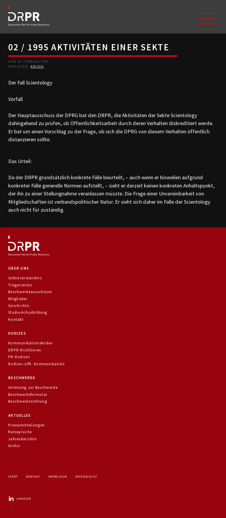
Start (13, 477)
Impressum (57, 477)
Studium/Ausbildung (27, 312)
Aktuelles (19, 415)
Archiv (37, 66)
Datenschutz (86, 477)
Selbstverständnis (25, 277)
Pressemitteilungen (26, 425)
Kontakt (16, 319)
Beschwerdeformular (27, 394)
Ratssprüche (20, 431)
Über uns (18, 268)
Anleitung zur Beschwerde (33, 387)
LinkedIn (19, 499)
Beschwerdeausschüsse (30, 291)
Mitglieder (17, 298)
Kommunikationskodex (30, 343)
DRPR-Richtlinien (24, 350)
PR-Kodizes (19, 356)
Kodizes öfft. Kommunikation (36, 363)
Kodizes (17, 333)
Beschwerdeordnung (27, 401)
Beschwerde (21, 377)
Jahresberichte (22, 438)
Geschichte (18, 305)
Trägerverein (20, 285)
